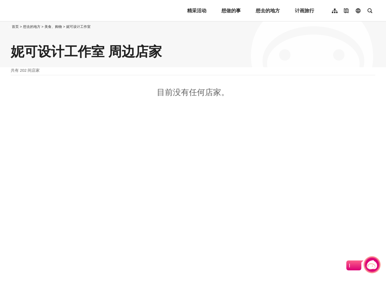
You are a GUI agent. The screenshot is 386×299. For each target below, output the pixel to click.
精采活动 (196, 10)
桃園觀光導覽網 (46, 10)
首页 (15, 27)
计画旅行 (304, 10)
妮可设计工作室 (78, 27)
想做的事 (231, 10)
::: (9, 27)
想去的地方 (268, 10)
